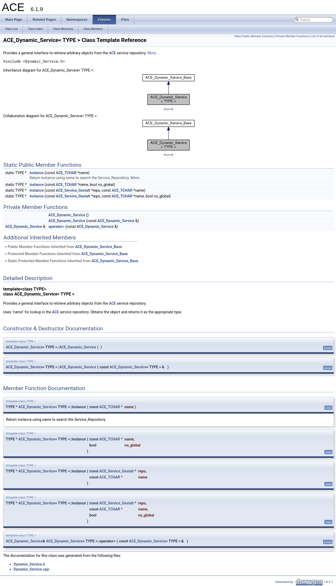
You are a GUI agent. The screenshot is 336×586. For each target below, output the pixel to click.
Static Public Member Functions (254, 36)
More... (153, 53)
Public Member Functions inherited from (63, 247)
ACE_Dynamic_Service (66, 215)
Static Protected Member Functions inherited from (71, 261)
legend (168, 108)
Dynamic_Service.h (29, 564)
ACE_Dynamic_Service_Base (98, 247)
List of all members (323, 36)
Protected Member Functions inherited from (66, 254)
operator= (56, 226)
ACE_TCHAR (66, 173)
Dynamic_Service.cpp (31, 569)
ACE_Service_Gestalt (73, 190)
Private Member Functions (292, 36)
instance (37, 173)
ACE (112, 53)
